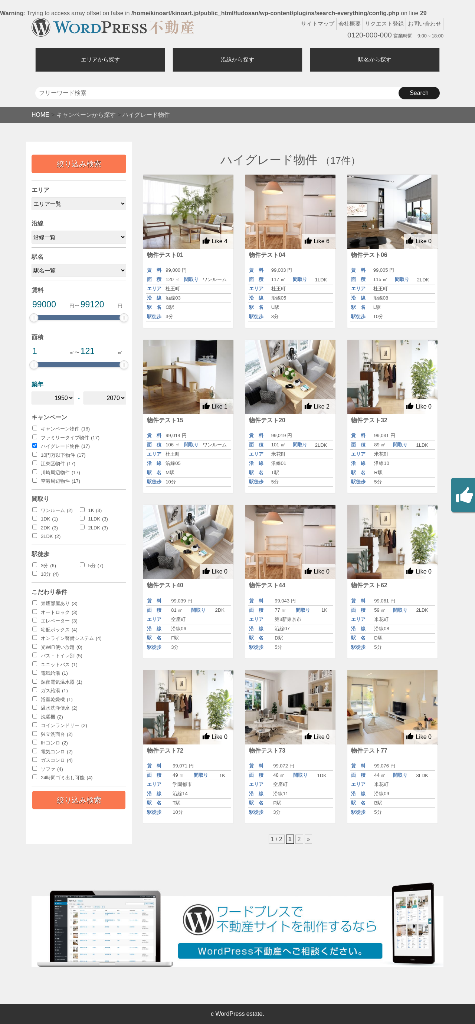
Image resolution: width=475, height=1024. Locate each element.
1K (95, 510)
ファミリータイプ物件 (70, 438)
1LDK (98, 519)
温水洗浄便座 (59, 708)
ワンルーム (57, 510)
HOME (40, 115)
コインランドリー (64, 725)
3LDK (50, 536)
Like (214, 241)
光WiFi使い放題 (61, 647)
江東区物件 (58, 464)
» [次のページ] (308, 839)
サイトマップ (317, 23)
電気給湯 (54, 673)
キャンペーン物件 (65, 429)
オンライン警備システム (71, 638)
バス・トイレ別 (61, 656)
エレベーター (59, 621)
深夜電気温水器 (61, 682)
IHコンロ (54, 743)
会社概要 (349, 23)
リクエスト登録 (384, 23)
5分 (96, 565)
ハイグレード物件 (65, 446)
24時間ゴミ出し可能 (66, 778)
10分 (50, 574)
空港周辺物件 (60, 481)
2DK (49, 528)
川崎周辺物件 (60, 472)
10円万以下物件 (63, 455)
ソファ (52, 769)
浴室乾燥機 (57, 699)
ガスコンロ (57, 760)
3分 (48, 565)
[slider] (33, 317)
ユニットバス (59, 664)
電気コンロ (57, 752)
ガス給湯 (54, 690)
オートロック (59, 612)
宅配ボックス (59, 630)
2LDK (98, 528)
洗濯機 (52, 717)
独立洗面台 (57, 734)
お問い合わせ (424, 23)
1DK (49, 519)
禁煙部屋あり (59, 603)
